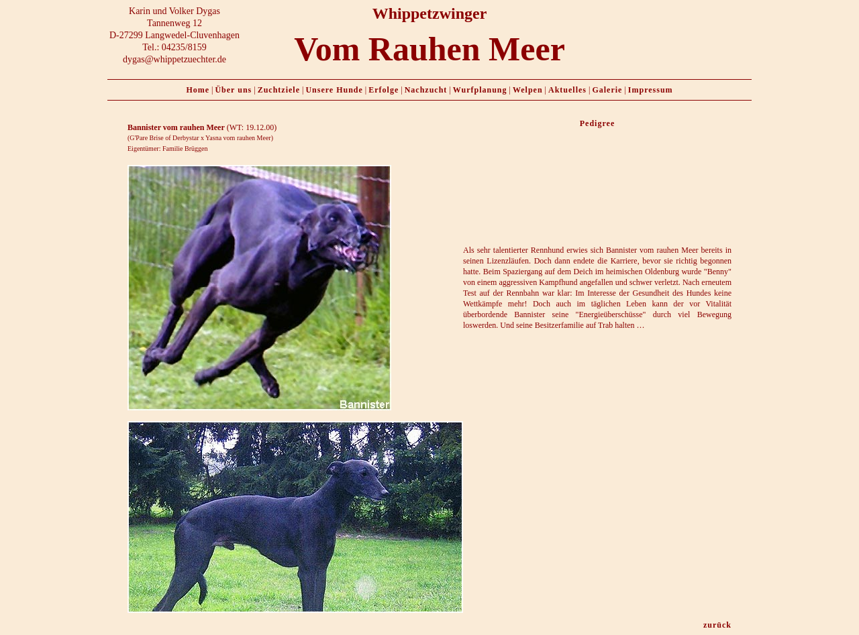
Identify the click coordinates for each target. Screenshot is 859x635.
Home (197, 90)
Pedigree (597, 123)
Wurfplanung (480, 90)
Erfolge (383, 90)
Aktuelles (567, 90)
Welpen (528, 90)
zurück (717, 625)
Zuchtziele (279, 90)
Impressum (650, 90)
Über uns (233, 90)
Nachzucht (426, 90)
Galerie (607, 90)
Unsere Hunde (333, 90)
